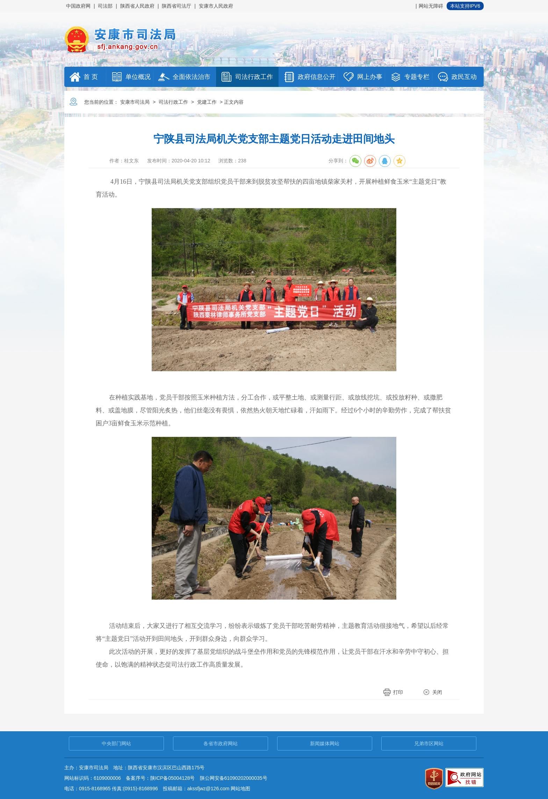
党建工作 (207, 102)
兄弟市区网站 (429, 743)
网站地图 (240, 788)
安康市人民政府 (216, 6)
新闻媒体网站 (324, 743)
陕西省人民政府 (137, 6)
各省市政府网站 (220, 743)
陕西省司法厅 (176, 6)
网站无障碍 (431, 6)
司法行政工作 (173, 102)
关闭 (437, 692)
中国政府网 (78, 6)
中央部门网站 (116, 743)
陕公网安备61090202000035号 (233, 778)
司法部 (105, 6)
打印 (398, 692)
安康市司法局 (135, 102)
